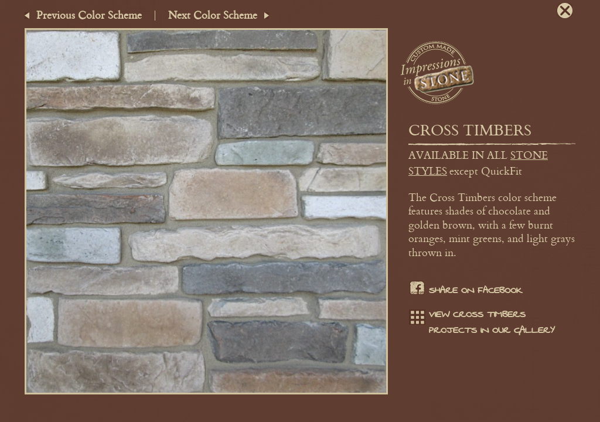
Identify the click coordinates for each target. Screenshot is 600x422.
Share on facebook (465, 291)
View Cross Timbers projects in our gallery (481, 322)
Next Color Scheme (212, 15)
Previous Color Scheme (89, 15)
